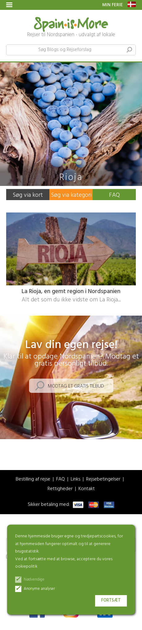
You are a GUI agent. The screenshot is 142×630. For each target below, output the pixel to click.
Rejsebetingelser (103, 479)
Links (75, 479)
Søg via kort (28, 195)
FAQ (114, 195)
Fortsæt (111, 600)
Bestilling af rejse (33, 479)
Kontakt (86, 489)
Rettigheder (60, 489)
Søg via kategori (71, 195)
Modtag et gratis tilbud (76, 386)
